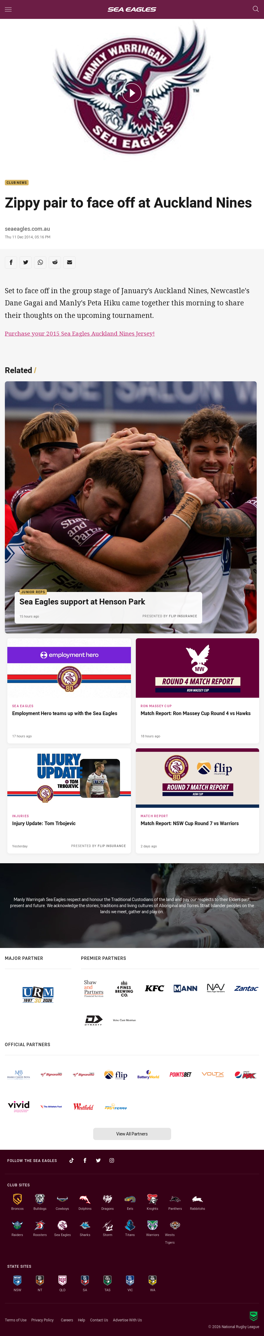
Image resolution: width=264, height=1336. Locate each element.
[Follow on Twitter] (98, 1160)
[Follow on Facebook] (85, 1160)
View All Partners (132, 1134)
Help (81, 1319)
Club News (17, 183)
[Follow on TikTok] (71, 1160)
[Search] (255, 9)
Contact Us (99, 1319)
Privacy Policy (42, 1319)
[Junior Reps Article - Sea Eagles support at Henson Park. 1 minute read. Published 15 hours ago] (131, 507)
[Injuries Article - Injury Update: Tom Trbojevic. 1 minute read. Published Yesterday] (69, 800)
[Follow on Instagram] (111, 1160)
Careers (67, 1319)
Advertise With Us (127, 1319)
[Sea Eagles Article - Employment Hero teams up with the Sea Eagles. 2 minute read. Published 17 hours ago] (69, 690)
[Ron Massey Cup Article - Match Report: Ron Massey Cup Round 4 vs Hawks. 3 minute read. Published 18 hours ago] (197, 690)
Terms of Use (15, 1319)
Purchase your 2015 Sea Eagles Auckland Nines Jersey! (80, 333)
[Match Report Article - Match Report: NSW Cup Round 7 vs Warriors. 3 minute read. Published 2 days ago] (197, 800)
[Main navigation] (8, 9)
